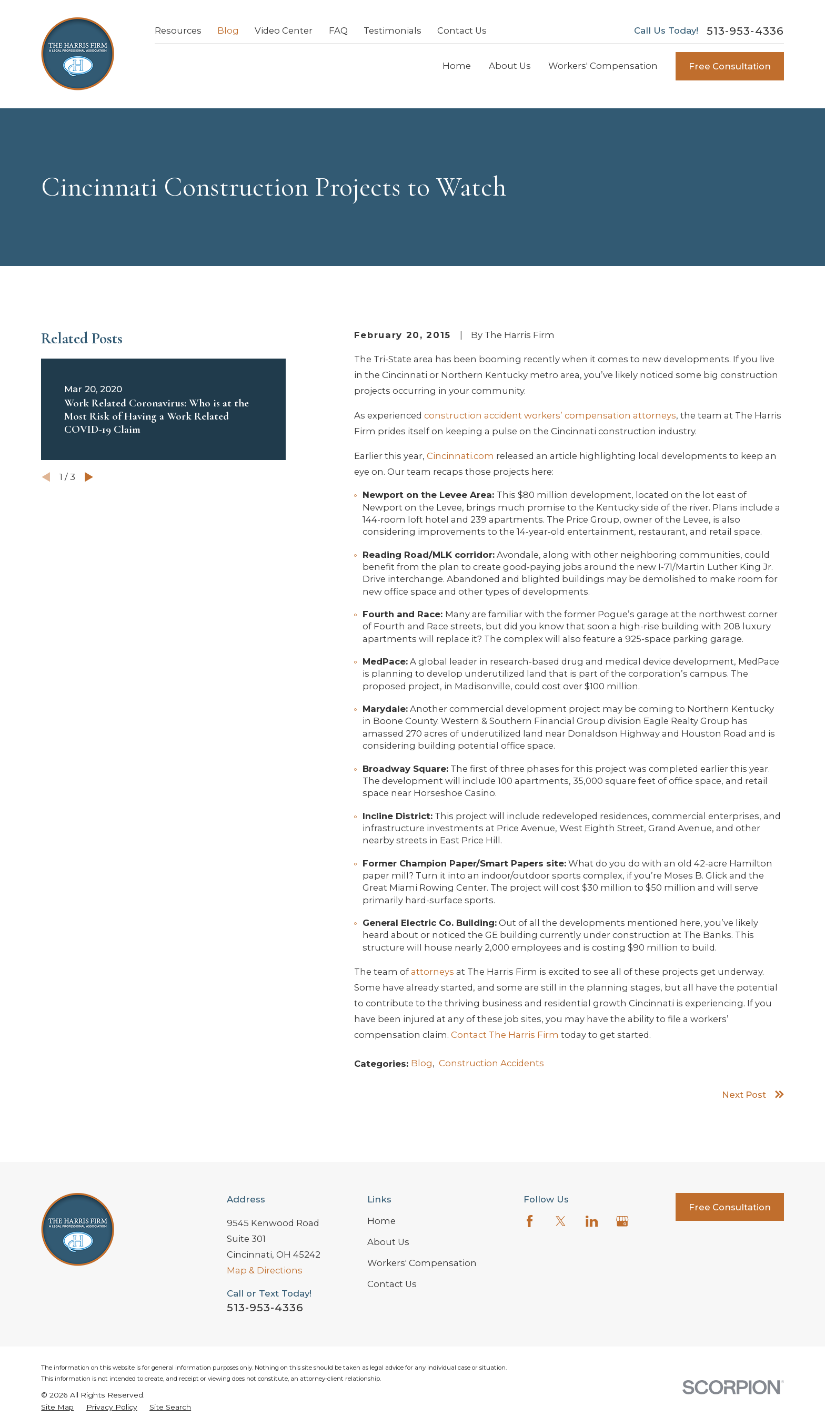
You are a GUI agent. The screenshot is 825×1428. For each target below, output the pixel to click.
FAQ (338, 30)
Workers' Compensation (422, 1263)
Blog (228, 30)
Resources (178, 30)
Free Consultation (730, 66)
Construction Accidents (491, 1063)
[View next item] (89, 477)
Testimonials (392, 30)
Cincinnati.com (460, 456)
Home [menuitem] (456, 65)
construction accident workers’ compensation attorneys (550, 415)
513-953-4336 (745, 31)
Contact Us (462, 30)
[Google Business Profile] (622, 1221)
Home (381, 1221)
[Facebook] (530, 1221)
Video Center (284, 30)
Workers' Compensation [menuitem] (603, 65)
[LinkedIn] (592, 1221)
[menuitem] (57, 1407)
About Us (388, 1242)
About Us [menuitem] (510, 65)
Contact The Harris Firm (505, 1034)
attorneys (432, 971)
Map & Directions (265, 1270)
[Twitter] (561, 1221)
